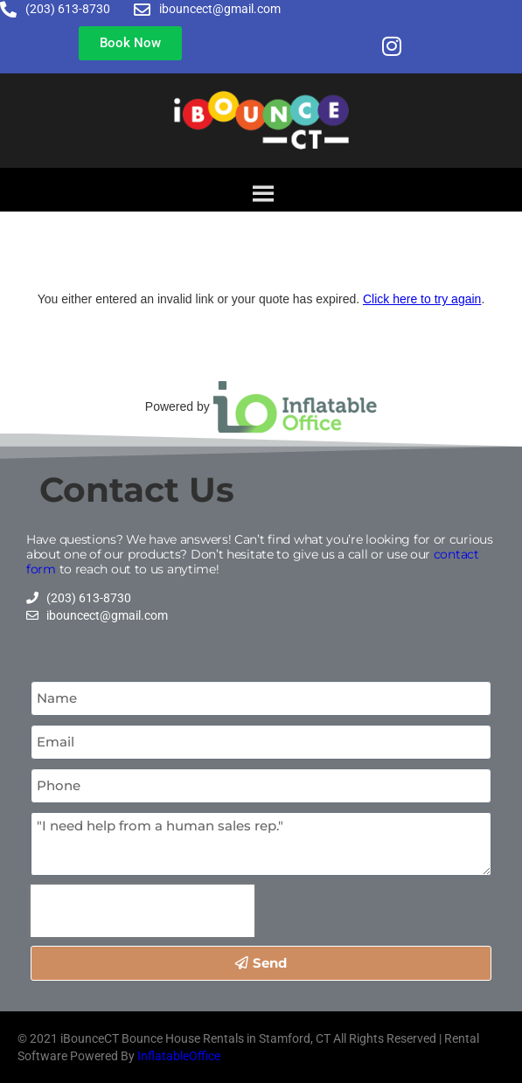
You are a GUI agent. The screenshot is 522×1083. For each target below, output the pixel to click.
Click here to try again (422, 299)
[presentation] (142, 911)
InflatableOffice (178, 1056)
